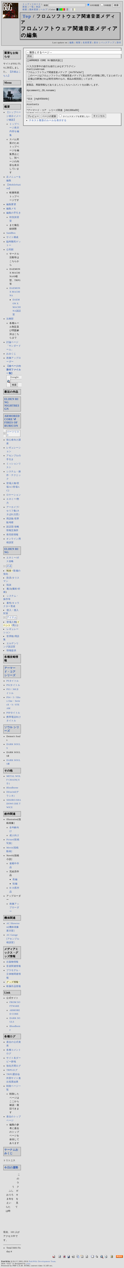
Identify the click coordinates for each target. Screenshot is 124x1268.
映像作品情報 (13, 986)
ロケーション (13, 494)
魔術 (14, 588)
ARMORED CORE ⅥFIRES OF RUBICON (11, 420)
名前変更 (87, 42)
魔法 (9, 588)
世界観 (10, 636)
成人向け (14, 835)
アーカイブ (12, 507)
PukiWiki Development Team (42, 1261)
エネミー (11, 499)
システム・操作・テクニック (13, 475)
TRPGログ (11, 1070)
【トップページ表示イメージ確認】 (13, 116)
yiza (28, 1263)
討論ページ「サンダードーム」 (13, 346)
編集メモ (11, 208)
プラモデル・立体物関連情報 (13, 974)
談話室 (10, 526)
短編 (14, 883)
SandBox (11, 233)
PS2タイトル (13, 685)
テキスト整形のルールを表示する (48, 132)
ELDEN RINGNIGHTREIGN (11, 403)
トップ (25, 4)
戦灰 (9, 585)
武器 (9, 566)
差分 (96, 42)
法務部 (10, 318)
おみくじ (11, 353)
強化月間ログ (13, 1065)
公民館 (10, 249)
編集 (71, 42)
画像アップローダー (14, 907)
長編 (14, 879)
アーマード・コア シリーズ (11, 671)
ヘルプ (44, 9)
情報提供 (11, 650)
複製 (78, 42)
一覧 (31, 7)
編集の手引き (13, 212)
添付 (119, 42)
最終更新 (33, 9)
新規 (24, 7)
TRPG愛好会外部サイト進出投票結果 (13, 1078)
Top (26, 16)
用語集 (10, 518)
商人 (14, 625)
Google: (15, 377)
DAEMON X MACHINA (14, 292)
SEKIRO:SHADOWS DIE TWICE (13, 804)
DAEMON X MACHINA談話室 (16, 307)
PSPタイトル (13, 712)
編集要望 (11, 204)
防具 (9, 577)
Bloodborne (12, 787)
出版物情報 (12, 961)
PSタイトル (12, 680)
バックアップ (107, 42)
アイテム (12, 617)
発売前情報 (12, 534)
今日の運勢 (11, 1167)
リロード (36, 4)
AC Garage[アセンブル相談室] (12, 939)
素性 (9, 603)
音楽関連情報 (13, 966)
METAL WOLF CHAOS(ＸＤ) (13, 780)
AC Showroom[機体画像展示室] (12, 927)
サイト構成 (12, 237)
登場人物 (11, 483)
